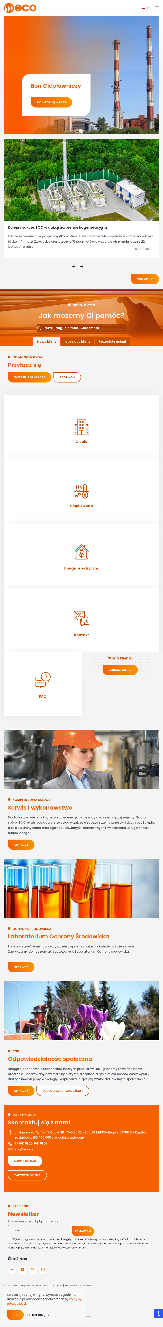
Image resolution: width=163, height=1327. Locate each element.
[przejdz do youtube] (22, 1269)
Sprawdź (21, 845)
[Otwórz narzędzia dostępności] (158, 1313)
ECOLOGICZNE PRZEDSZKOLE (63, 1091)
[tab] (46, 341)
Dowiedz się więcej (51, 102)
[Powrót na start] (20, 8)
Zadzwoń (67, 377)
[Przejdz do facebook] (12, 1269)
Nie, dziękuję (36, 1315)
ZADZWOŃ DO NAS (27, 1175)
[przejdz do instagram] (43, 1269)
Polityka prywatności (74, 1247)
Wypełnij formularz (29, 377)
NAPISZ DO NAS (25, 1161)
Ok (15, 1315)
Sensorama (86, 1285)
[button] (143, 8)
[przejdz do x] (33, 1269)
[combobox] (81, 328)
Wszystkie (145, 279)
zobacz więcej (120, 670)
